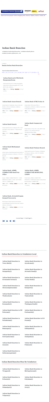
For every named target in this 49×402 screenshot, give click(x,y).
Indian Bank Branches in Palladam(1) (33, 378)
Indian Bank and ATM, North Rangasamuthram (13, 79)
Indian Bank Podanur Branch (35, 148)
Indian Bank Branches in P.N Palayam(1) (12, 311)
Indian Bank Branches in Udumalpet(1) (11, 386)
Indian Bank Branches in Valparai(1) (11, 394)
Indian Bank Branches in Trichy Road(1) (33, 278)
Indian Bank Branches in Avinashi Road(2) (33, 270)
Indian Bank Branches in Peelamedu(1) (33, 311)
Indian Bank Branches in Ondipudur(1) (33, 336)
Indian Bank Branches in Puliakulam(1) (11, 319)
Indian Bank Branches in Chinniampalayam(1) (11, 287)
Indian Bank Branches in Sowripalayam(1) (11, 336)
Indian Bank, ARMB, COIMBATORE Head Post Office (10, 172)
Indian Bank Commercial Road (33, 124)
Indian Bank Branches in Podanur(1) (33, 344)
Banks (4, 65)
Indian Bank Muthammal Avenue (11, 148)
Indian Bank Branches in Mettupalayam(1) (33, 370)
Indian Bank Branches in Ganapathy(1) (11, 270)
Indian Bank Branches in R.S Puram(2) (35, 319)
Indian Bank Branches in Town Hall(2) (11, 262)
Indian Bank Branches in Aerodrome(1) (33, 262)
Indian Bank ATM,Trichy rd (34, 101)
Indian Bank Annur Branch (12, 101)
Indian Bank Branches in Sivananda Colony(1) (11, 278)
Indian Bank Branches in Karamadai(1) (11, 303)
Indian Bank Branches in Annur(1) (11, 344)
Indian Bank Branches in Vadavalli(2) (33, 295)
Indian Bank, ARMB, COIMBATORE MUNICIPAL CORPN (34, 172)
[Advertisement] (24, 31)
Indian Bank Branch (10, 124)
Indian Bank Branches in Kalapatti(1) (33, 287)
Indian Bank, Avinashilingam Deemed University (12, 197)
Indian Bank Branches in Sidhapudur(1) (33, 327)
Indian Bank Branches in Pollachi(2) (11, 378)
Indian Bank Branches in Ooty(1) (33, 386)
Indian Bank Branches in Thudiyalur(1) (11, 295)
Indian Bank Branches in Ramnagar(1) (11, 327)
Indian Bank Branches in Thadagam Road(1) (33, 303)
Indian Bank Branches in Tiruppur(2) (11, 370)
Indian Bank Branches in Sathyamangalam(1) (11, 352)
